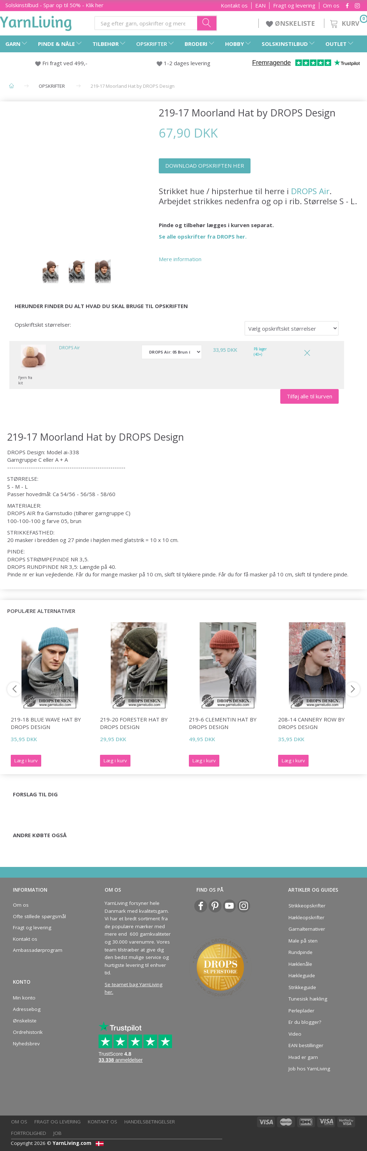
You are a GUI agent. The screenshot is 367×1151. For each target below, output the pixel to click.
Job (57, 1133)
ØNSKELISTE (291, 23)
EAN (260, 5)
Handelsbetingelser (149, 1121)
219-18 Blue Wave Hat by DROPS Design (46, 723)
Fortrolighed (28, 1133)
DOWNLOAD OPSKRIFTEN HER (204, 165)
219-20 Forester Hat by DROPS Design (134, 723)
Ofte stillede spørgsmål (39, 916)
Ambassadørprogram (37, 950)
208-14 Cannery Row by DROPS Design (311, 723)
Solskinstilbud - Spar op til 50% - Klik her (54, 5)
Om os (331, 5)
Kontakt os (234, 5)
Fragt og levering (294, 5)
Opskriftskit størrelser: (43, 324)
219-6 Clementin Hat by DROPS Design (223, 723)
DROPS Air (310, 191)
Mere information (180, 259)
